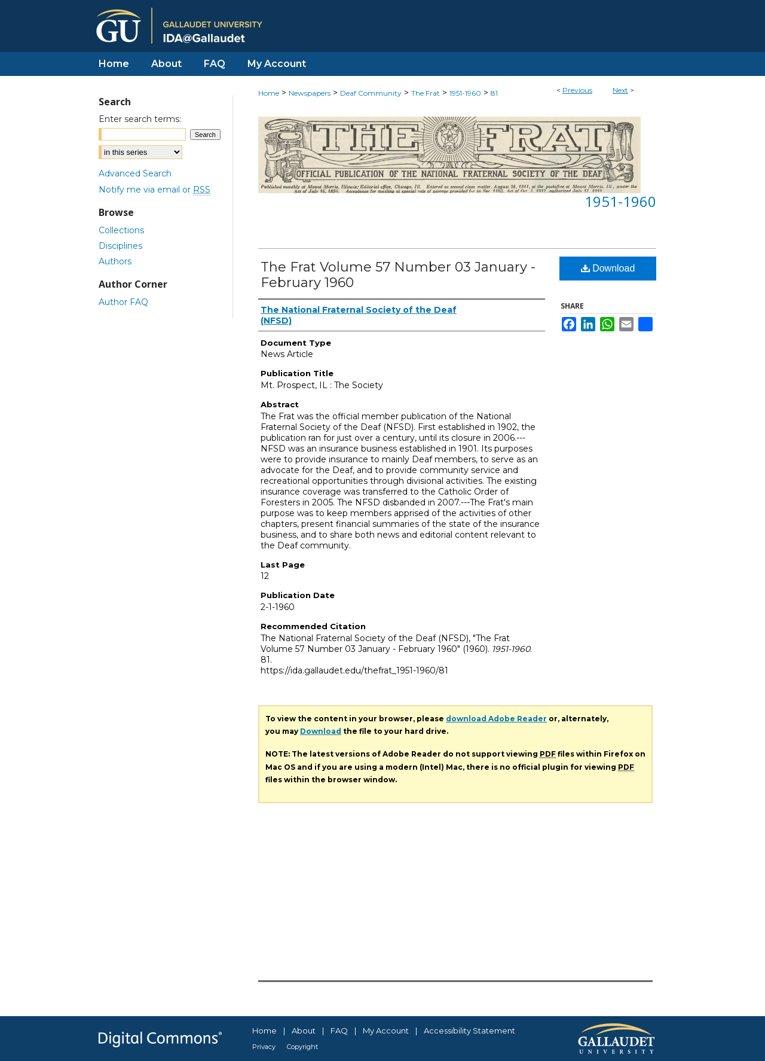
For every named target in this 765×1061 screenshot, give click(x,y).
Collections (121, 230)
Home (268, 93)
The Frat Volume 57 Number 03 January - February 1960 (398, 275)
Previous (577, 90)
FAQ (339, 1030)
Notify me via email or (154, 189)
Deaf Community (371, 93)
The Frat (425, 93)
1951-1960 (465, 93)
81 (494, 93)
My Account (386, 1030)
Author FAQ (123, 302)
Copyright (302, 1046)
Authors (115, 261)
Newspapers (310, 93)
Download (608, 268)
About (304, 1030)
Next (620, 90)
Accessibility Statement (469, 1030)
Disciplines (120, 245)
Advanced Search (135, 173)
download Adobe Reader (496, 718)
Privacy (264, 1046)
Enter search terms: (140, 119)
